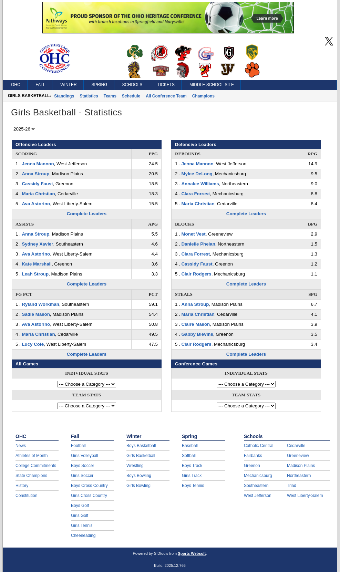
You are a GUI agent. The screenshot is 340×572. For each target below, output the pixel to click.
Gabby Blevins (197, 334)
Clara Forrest (195, 193)
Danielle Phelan (198, 244)
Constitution (26, 495)
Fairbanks (253, 455)
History (22, 485)
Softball (189, 455)
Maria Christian (38, 193)
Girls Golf (79, 515)
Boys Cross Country (89, 485)
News (21, 445)
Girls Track (192, 475)
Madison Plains (301, 465)
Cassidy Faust (37, 183)
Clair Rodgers (196, 274)
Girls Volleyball (84, 455)
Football (78, 445)
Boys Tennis (193, 485)
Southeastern (256, 485)
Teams (110, 96)
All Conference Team (166, 96)
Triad (291, 485)
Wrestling (135, 465)
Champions (203, 96)
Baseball (190, 445)
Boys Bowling (138, 475)
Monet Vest (193, 234)
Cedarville (296, 445)
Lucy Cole (33, 344)
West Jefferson (257, 495)
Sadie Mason (36, 314)
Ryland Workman (40, 304)
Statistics (89, 96)
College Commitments (36, 465)
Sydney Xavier (37, 244)
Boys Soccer (82, 465)
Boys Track (192, 465)
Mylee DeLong (196, 173)
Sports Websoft (192, 553)
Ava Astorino (36, 203)
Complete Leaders (86, 213)
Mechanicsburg (258, 475)
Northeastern (299, 475)
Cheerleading (83, 535)
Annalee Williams (200, 183)
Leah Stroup (35, 274)
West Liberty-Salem (305, 495)
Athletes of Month (32, 455)
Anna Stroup (35, 173)
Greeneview (298, 455)
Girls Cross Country (89, 495)
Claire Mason (195, 324)
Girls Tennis (81, 525)
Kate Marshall (36, 264)
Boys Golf (80, 505)
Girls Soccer (82, 475)
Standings (64, 96)
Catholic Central (258, 445)
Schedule (131, 96)
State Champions (31, 475)
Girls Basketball (140, 455)
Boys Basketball (141, 445)
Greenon (252, 465)
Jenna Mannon (38, 163)
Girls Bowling (138, 485)
